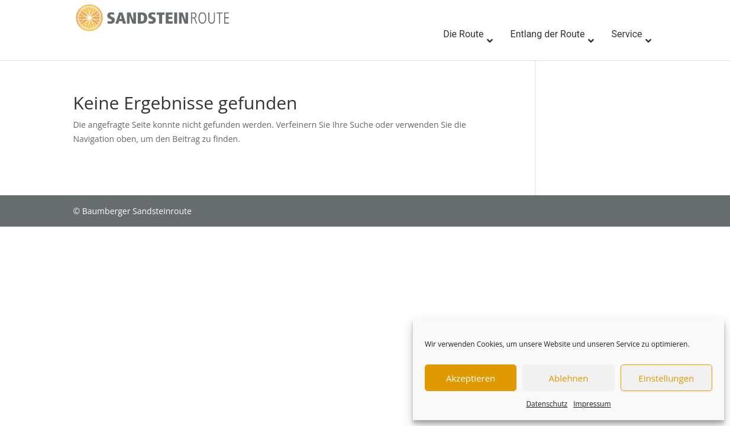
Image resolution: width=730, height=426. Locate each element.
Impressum (592, 404)
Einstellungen (666, 378)
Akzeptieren (470, 378)
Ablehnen (569, 378)
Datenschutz (546, 404)
